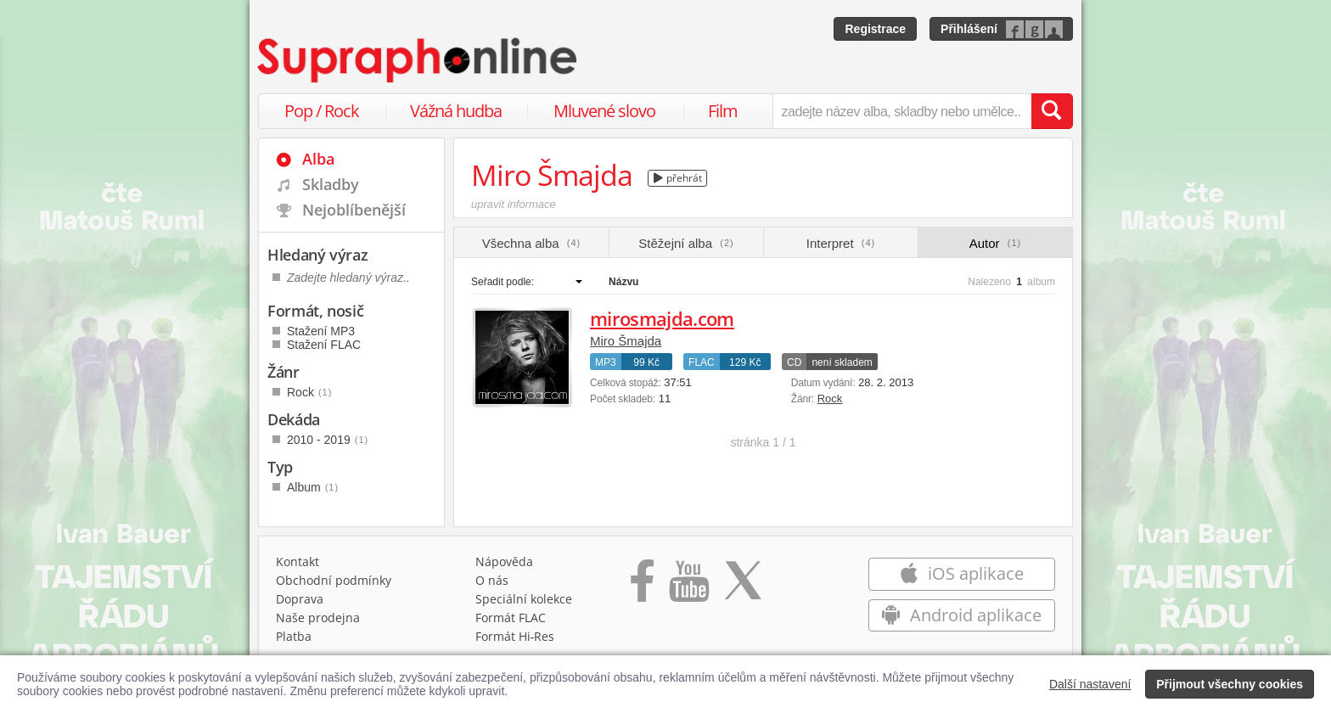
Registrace (875, 29)
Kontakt (297, 561)
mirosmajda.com (662, 318)
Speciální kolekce (523, 599)
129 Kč (745, 362)
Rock (830, 398)
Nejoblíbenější (354, 209)
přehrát (678, 178)
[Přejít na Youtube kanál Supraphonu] (688, 586)
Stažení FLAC (324, 344)
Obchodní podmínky (333, 580)
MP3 (605, 362)
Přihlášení (969, 29)
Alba (318, 159)
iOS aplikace (961, 573)
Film (723, 110)
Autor (995, 243)
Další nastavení (1090, 684)
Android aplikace (961, 615)
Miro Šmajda (625, 341)
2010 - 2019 (327, 439)
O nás (491, 580)
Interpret (840, 243)
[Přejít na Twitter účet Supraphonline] (743, 586)
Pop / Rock (321, 110)
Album (313, 487)
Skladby (330, 184)
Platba (294, 636)
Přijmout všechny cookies (1229, 684)
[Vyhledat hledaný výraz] (1052, 111)
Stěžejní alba (685, 243)
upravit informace (513, 204)
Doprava (299, 599)
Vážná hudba (456, 110)
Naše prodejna (318, 617)
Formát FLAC (510, 617)
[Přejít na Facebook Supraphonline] (642, 586)
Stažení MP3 (321, 331)
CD (794, 362)
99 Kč (646, 362)
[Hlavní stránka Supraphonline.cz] (418, 60)
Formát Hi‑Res (515, 636)
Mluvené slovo (604, 110)
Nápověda (504, 561)
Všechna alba (531, 243)
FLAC (701, 362)
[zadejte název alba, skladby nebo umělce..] (901, 111)
